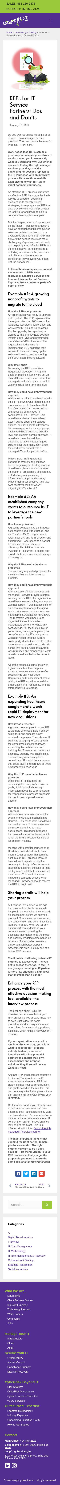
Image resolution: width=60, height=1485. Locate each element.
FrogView (13, 1242)
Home (9, 32)
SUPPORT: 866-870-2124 (23, 8)
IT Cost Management (20, 1246)
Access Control (16, 1362)
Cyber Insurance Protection (22, 1396)
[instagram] (7, 1465)
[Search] (47, 1205)
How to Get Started (18, 1424)
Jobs (10, 1323)
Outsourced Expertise (22, 1406)
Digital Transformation (20, 1237)
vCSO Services (16, 1400)
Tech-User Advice (18, 1269)
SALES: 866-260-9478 (20, 3)
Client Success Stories (20, 1300)
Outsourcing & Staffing (25, 32)
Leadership (13, 1295)
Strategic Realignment (20, 1264)
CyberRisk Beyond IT (22, 1382)
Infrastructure (14, 1338)
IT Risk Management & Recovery (26, 1255)
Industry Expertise (17, 1305)
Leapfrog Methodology (20, 1411)
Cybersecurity (15, 1358)
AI (9, 1232)
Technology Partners (19, 1309)
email (8, 1447)
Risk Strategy (15, 1387)
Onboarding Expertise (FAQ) (23, 1420)
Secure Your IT (16, 1353)
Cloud (10, 1343)
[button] (18, 1174)
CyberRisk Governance (20, 1391)
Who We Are (14, 1291)
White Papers (15, 1314)
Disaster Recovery (17, 1371)
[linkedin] (14, 1465)
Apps (10, 1347)
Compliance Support (19, 1367)
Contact (11, 1435)
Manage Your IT (17, 1333)
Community (13, 1318)
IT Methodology (17, 1251)
